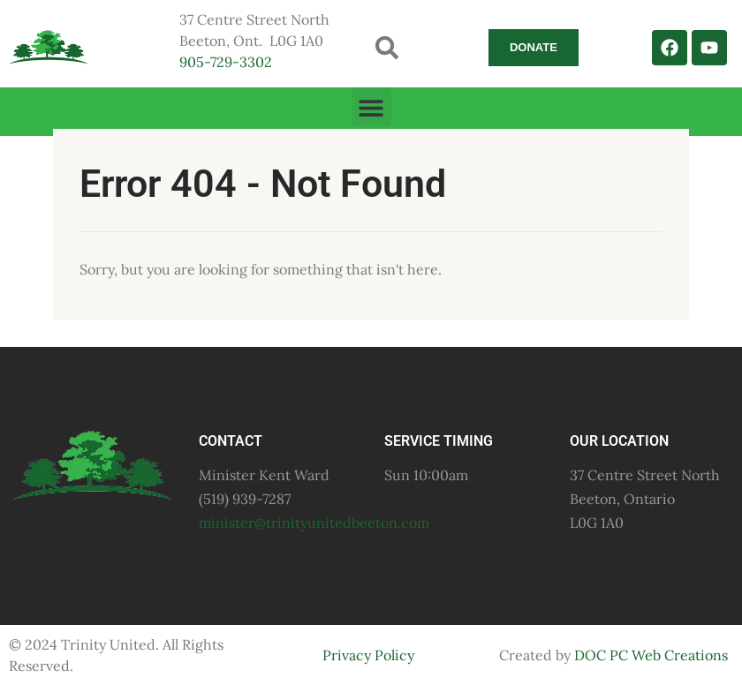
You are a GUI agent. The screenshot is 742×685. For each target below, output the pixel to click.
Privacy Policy (368, 655)
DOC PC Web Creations (651, 655)
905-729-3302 (225, 62)
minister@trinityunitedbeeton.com (314, 522)
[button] (387, 47)
